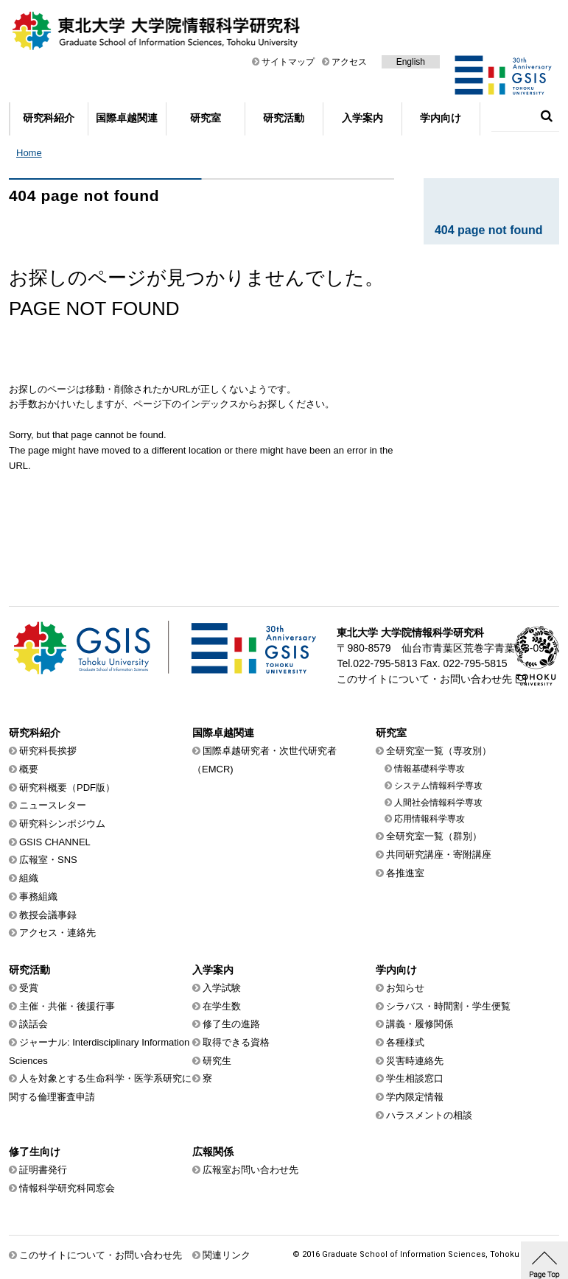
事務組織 (38, 896)
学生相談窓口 (414, 1078)
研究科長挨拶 (48, 750)
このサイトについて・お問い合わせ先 (424, 679)
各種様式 (405, 1042)
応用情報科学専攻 (429, 819)
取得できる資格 (236, 1042)
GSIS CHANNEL (55, 842)
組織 (28, 878)
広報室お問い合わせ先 (250, 1169)
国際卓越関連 (127, 118)
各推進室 (405, 872)
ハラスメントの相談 (429, 1115)
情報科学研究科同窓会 (67, 1188)
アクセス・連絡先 (57, 932)
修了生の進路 (231, 1023)
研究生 (217, 1060)
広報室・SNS (48, 859)
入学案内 (362, 118)
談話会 (33, 1023)
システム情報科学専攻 (438, 786)
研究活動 (283, 118)
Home (29, 152)
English (410, 62)
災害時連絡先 (414, 1060)
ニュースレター (52, 805)
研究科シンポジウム (62, 823)
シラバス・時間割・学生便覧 (448, 1006)
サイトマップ (288, 62)
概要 (28, 769)
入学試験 (222, 987)
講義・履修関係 (419, 1023)
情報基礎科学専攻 (429, 769)
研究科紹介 (48, 118)
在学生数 (222, 1006)
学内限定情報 (414, 1096)
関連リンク (226, 1255)
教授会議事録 (48, 914)
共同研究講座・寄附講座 (438, 854)
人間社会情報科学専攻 (438, 802)
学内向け (440, 118)
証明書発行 (43, 1169)
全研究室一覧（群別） (434, 836)
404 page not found (489, 230)
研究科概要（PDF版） (67, 787)
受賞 (28, 987)
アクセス (349, 62)
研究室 (205, 118)
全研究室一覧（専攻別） (438, 750)
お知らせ (405, 987)
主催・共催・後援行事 (67, 1006)
